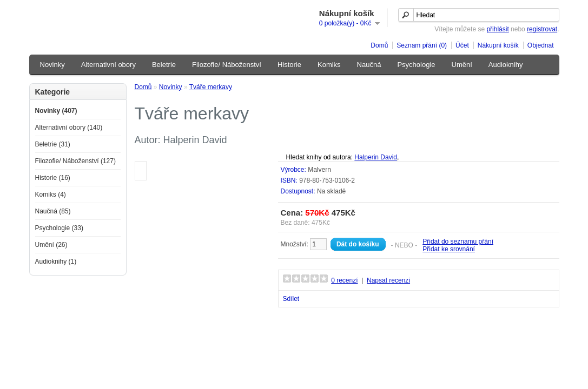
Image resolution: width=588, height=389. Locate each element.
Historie (289, 65)
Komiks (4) (50, 194)
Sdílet (291, 299)
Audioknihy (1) (56, 261)
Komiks (329, 65)
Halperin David (375, 157)
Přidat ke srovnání (448, 249)
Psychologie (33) (59, 228)
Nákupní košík (498, 45)
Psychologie (416, 65)
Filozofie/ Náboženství (226, 65)
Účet (462, 45)
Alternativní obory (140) (69, 127)
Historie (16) (52, 178)
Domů (379, 45)
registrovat (542, 29)
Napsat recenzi (388, 280)
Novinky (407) (56, 111)
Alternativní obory (108, 65)
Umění (462, 65)
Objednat (540, 45)
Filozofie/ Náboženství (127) (75, 161)
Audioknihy (505, 65)
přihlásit (497, 29)
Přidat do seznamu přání (457, 241)
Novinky (52, 65)
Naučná (369, 65)
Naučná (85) (53, 211)
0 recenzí (344, 280)
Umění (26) (51, 245)
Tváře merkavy (210, 87)
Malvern (319, 169)
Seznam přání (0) (422, 45)
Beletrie (164, 65)
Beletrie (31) (52, 144)
